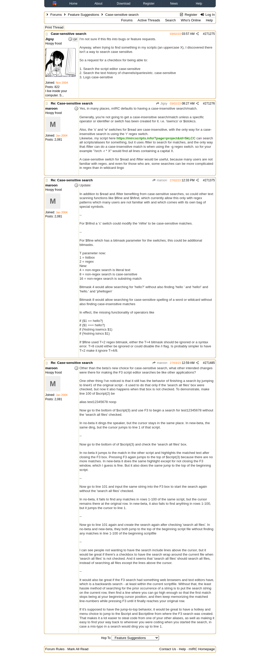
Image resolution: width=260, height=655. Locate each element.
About (98, 3)
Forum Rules (54, 649)
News (174, 3)
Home (73, 3)
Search (170, 20)
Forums (56, 15)
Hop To (106, 638)
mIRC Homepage (202, 649)
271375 (210, 180)
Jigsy (161, 103)
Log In (207, 15)
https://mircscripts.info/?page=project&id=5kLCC (156, 138)
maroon (159, 180)
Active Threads (149, 20)
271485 (210, 363)
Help (199, 3)
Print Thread (54, 27)
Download (123, 3)
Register (149, 3)
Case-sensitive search (68, 34)
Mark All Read (77, 649)
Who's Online (191, 20)
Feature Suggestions (83, 15)
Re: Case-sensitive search (72, 103)
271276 (210, 103)
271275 (210, 34)
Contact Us (167, 649)
